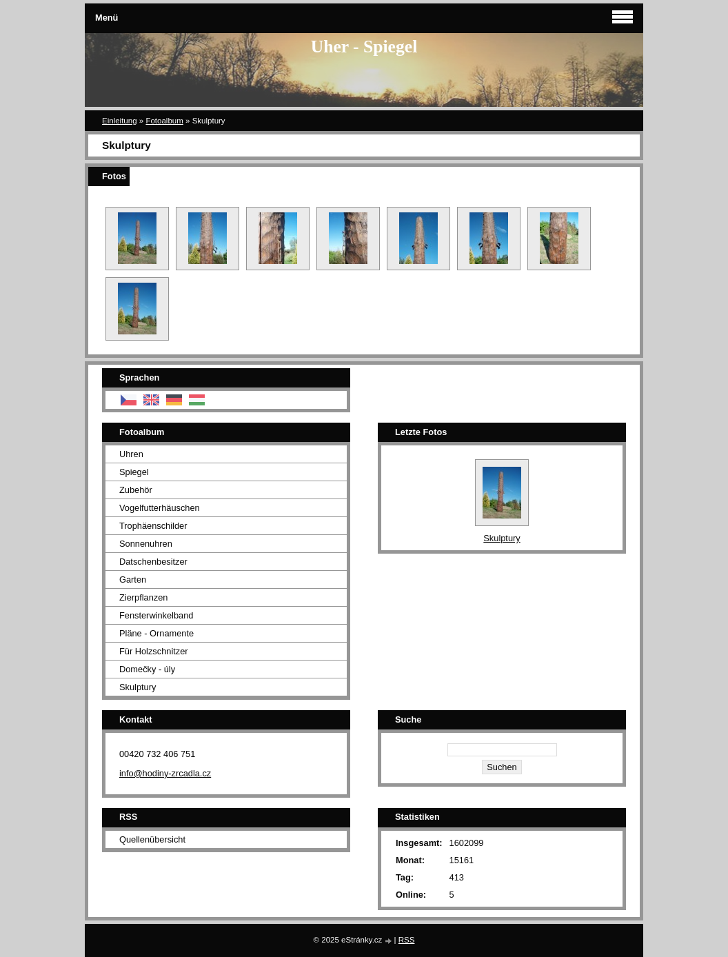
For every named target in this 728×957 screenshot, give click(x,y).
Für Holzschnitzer (153, 651)
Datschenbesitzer (153, 561)
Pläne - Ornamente (156, 633)
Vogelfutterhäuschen (159, 508)
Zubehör (135, 490)
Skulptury (137, 687)
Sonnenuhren (145, 543)
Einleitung (119, 121)
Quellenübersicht (152, 839)
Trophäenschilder (153, 526)
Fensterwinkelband (156, 615)
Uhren (131, 454)
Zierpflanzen (143, 597)
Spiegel (134, 472)
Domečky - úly (147, 669)
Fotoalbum (164, 121)
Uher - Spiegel (364, 47)
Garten (132, 579)
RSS (406, 940)
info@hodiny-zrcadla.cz (165, 773)
